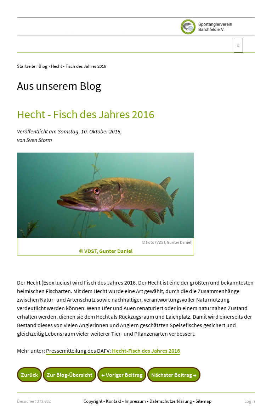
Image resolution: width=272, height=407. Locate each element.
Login (249, 401)
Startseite (26, 66)
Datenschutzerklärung (170, 401)
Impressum (135, 401)
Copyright (93, 401)
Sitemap (203, 401)
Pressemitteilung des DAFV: (113, 350)
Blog (43, 66)
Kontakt (113, 401)
